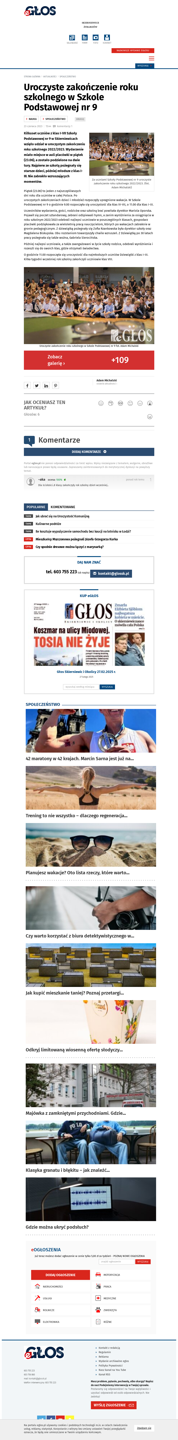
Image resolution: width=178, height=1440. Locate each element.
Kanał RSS (104, 1374)
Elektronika (46, 1321)
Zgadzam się (145, 1428)
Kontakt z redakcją (109, 1347)
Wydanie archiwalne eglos (114, 1361)
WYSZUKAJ (107, 686)
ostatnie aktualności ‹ (107, 383)
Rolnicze (44, 1309)
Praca (102, 1286)
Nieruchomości (48, 1286)
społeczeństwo (68, 76)
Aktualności (50, 76)
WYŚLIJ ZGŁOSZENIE (110, 1405)
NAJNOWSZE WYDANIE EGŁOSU (133, 50)
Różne (103, 1321)
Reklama (104, 1356)
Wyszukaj (144, 65)
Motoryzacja (107, 1274)
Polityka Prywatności (111, 1365)
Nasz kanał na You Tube (112, 1370)
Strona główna (32, 76)
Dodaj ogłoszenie (61, 1275)
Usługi (42, 1298)
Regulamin (105, 1352)
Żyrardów (90, 27)
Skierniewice (90, 23)
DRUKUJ (80, 119)
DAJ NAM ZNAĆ (89, 562)
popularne (36, 507)
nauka (31, 119)
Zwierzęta (105, 1309)
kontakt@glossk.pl (111, 574)
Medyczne (105, 1298)
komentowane (63, 507)
